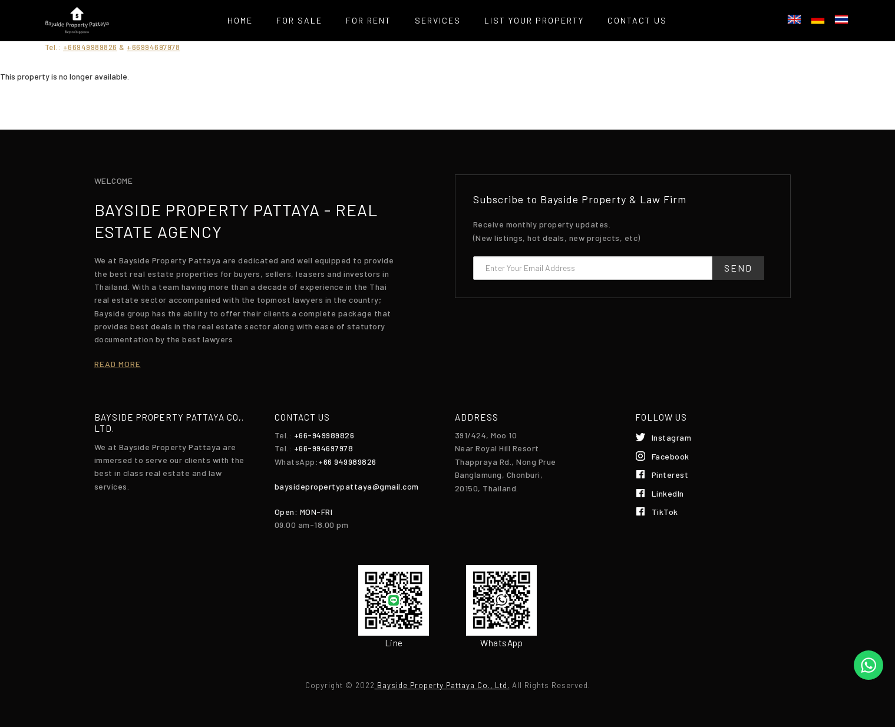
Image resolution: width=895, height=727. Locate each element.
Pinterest (670, 475)
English (794, 19)
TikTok (665, 512)
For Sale (299, 20)
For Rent (368, 20)
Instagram (672, 437)
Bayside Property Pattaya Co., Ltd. (442, 685)
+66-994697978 (324, 448)
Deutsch (818, 19)
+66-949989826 (324, 435)
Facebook (670, 456)
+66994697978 (153, 47)
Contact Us (637, 20)
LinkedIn (668, 493)
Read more (117, 364)
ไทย (841, 19)
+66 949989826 (347, 462)
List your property (534, 20)
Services (438, 20)
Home (240, 20)
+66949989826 (90, 47)
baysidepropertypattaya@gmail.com (347, 486)
